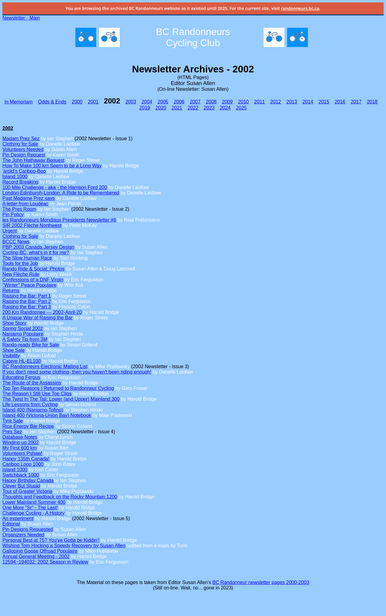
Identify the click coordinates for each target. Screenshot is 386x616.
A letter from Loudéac (25, 203)
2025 (241, 107)
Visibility (11, 355)
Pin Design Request (23, 154)
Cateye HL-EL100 (21, 361)
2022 (193, 107)
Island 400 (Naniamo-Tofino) (32, 409)
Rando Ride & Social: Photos (33, 268)
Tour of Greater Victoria (27, 491)
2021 (177, 107)
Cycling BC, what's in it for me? (35, 252)
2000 (77, 101)
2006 (179, 101)
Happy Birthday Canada (28, 480)
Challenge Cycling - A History (33, 513)
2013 (291, 101)
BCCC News (16, 241)
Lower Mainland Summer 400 (33, 502)
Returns (10, 290)
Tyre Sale (12, 420)
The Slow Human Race (27, 258)
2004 (146, 101)
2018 (372, 101)
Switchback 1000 (20, 475)
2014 (307, 101)
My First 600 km (19, 447)
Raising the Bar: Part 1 (26, 296)
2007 (195, 101)
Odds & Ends (52, 101)
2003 (130, 101)
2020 (160, 107)
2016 (340, 101)
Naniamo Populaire (22, 333)
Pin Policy (13, 214)
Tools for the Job (20, 263)
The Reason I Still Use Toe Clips (36, 393)
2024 (225, 107)
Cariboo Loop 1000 (22, 464)
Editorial (11, 523)
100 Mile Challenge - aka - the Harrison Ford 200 (54, 187)
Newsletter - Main (21, 18)
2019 (144, 107)
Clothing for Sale (20, 144)
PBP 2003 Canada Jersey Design (38, 247)
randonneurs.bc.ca (300, 8)
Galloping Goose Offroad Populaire (40, 551)
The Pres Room (19, 209)
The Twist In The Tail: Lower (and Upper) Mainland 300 (61, 399)
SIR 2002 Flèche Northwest (32, 225)
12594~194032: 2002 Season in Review (45, 561)
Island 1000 (14, 176)
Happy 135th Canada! (25, 458)
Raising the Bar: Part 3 (26, 306)
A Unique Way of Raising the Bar (37, 317)
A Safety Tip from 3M (24, 339)
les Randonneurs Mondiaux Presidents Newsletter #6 (59, 220)
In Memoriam (19, 101)
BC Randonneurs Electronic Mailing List (44, 366)
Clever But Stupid (21, 485)
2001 (93, 101)
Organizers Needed (23, 534)
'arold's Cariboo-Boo (24, 171)
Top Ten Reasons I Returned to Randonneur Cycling (58, 388)
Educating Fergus (21, 377)
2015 (323, 101)
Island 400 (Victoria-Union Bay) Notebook (46, 415)
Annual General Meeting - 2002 (35, 556)
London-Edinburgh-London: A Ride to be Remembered (60, 192)
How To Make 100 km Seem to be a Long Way (52, 165)
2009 (227, 101)
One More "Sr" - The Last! (30, 507)
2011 (259, 101)
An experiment (17, 518)
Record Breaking (20, 182)
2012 (275, 101)
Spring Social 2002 (22, 328)
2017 (356, 101)
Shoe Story (14, 323)
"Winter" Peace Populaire (29, 285)
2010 (243, 101)
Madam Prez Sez (21, 138)
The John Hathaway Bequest (33, 160)
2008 (211, 101)
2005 (163, 101)
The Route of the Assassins (31, 382)
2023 (209, 107)
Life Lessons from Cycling (30, 404)
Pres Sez (12, 431)
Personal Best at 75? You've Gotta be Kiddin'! (51, 540)
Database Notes (19, 437)
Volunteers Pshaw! (22, 453)
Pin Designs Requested (27, 529)
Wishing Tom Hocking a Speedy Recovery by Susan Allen (63, 545)
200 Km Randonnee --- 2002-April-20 (42, 312)
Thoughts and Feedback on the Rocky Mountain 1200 (59, 496)
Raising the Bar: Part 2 (26, 301)
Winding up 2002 (20, 442)
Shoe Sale (13, 350)
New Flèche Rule (20, 274)
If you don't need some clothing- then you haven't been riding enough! (76, 371)
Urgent (9, 230)
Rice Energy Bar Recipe (28, 426)
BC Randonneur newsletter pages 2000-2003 (260, 582)
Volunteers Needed (22, 149)
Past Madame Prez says (28, 198)
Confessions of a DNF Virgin (32, 279)
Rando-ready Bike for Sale (30, 344)
